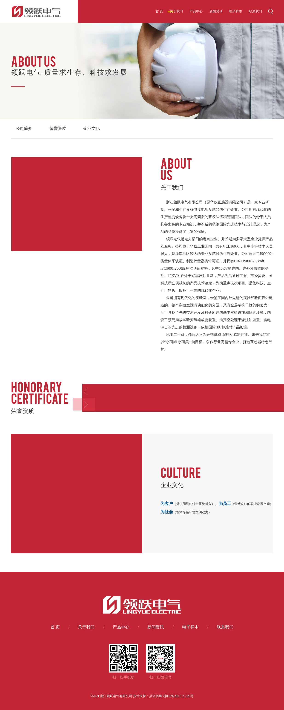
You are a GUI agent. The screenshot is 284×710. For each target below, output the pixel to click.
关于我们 (176, 11)
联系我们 (255, 11)
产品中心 (196, 11)
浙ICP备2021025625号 (178, 696)
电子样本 (235, 11)
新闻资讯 (215, 11)
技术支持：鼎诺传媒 (147, 696)
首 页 (159, 11)
